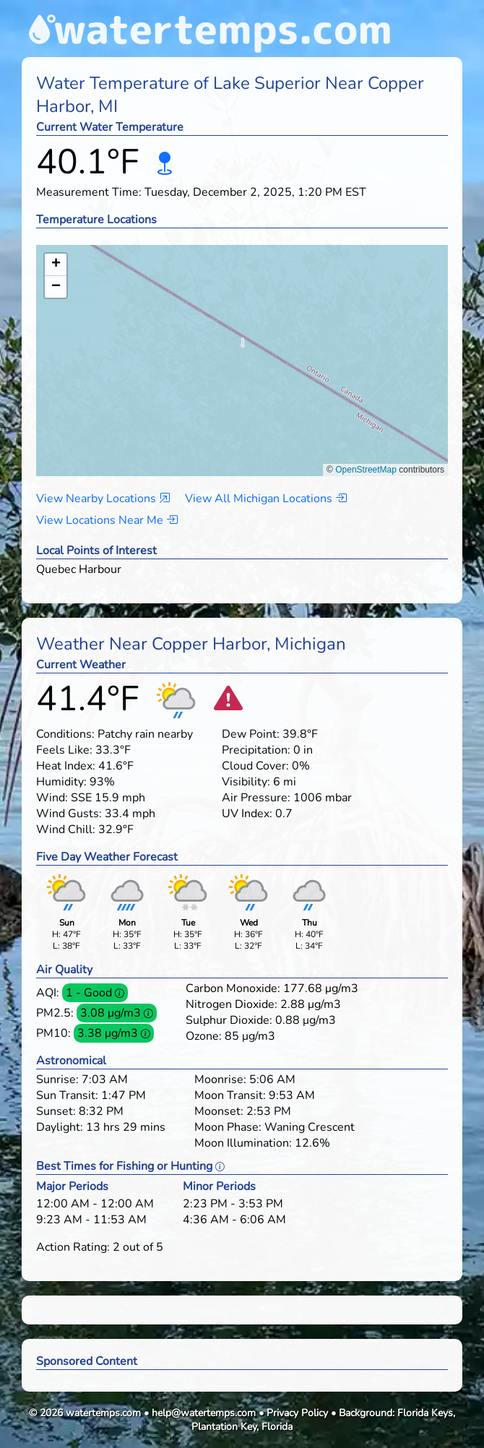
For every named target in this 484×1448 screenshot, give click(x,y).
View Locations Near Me (107, 520)
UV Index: (247, 814)
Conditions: (65, 734)
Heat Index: (65, 766)
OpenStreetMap (366, 470)
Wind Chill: (65, 829)
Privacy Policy (297, 1413)
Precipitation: (256, 750)
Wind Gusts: (69, 814)
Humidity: (61, 782)
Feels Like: (64, 750)
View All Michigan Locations (266, 499)
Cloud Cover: (255, 766)
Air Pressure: (256, 798)
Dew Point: (251, 734)
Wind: (52, 798)
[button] (242, 346)
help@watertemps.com (204, 1413)
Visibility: (246, 782)
